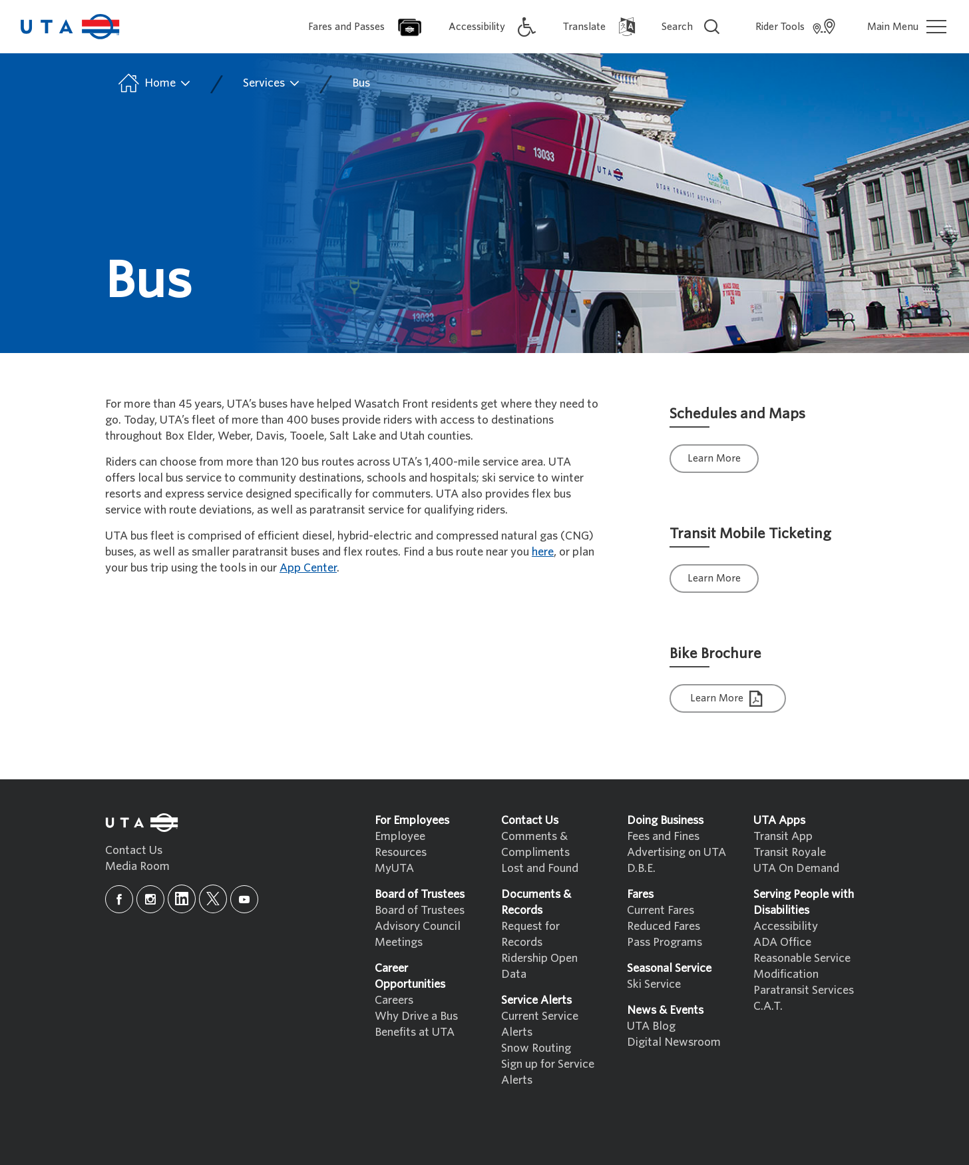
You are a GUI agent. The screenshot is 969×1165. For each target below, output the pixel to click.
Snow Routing (536, 1048)
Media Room (137, 866)
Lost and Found (539, 868)
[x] (213, 899)
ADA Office (782, 942)
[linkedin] (182, 899)
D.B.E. (641, 868)
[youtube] (244, 899)
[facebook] (119, 899)
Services (272, 83)
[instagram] (150, 899)
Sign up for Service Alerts (547, 1072)
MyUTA (394, 868)
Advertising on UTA (676, 852)
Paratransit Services (803, 990)
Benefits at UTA (415, 1032)
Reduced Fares (663, 926)
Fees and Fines (663, 836)
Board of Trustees (420, 910)
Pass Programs (664, 942)
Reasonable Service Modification (802, 966)
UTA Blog (651, 1026)
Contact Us (133, 850)
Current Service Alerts (539, 1024)
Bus (361, 83)
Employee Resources (401, 844)
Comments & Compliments (535, 844)
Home (153, 83)
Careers (394, 1000)
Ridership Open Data (539, 966)
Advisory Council (418, 926)
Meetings (399, 942)
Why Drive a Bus (416, 1016)
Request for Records (530, 934)
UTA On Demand (796, 868)
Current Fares (660, 910)
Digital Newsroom (674, 1042)
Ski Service (654, 984)
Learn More (714, 458)
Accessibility (785, 926)
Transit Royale (789, 852)
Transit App (783, 836)
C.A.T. (768, 1006)
